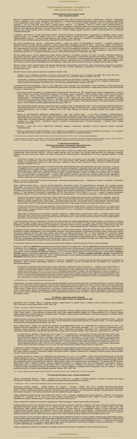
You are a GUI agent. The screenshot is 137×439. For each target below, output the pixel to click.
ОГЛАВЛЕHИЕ (68, 1)
